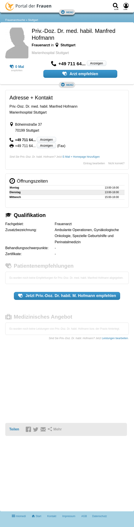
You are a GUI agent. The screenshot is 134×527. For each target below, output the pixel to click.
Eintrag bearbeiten (94, 163)
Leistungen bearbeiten (115, 338)
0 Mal (17, 67)
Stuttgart (33, 20)
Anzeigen (96, 63)
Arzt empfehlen (80, 73)
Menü (67, 12)
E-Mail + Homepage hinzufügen (80, 156)
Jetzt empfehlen (67, 295)
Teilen (14, 429)
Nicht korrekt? (116, 163)
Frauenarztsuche (15, 20)
